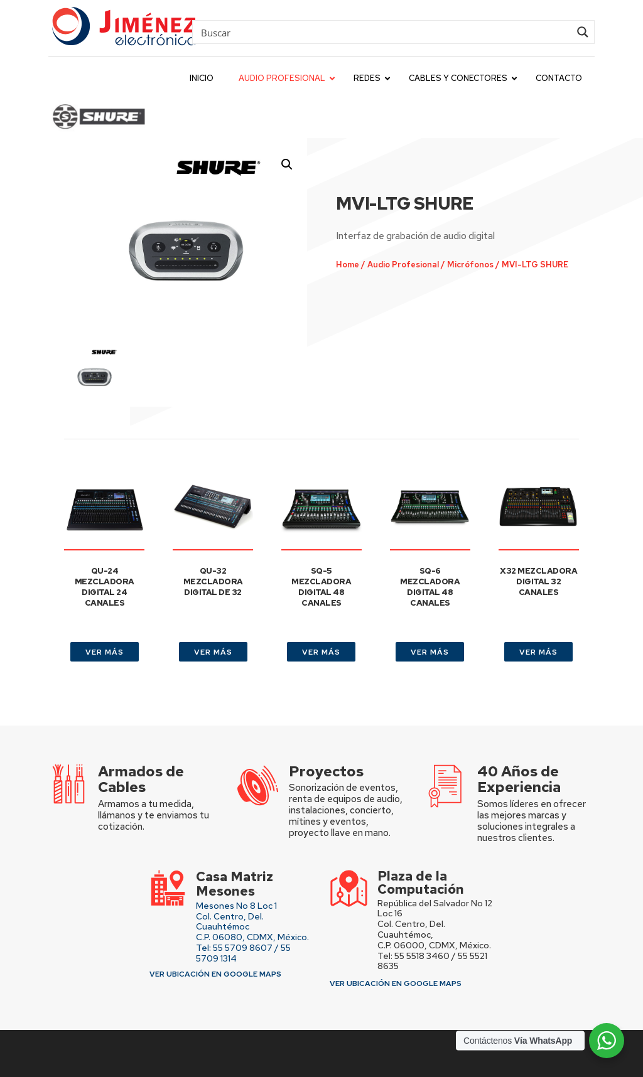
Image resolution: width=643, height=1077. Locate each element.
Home (347, 264)
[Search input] (384, 32)
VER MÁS (104, 652)
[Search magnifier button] (583, 32)
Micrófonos (469, 264)
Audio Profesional (402, 264)
